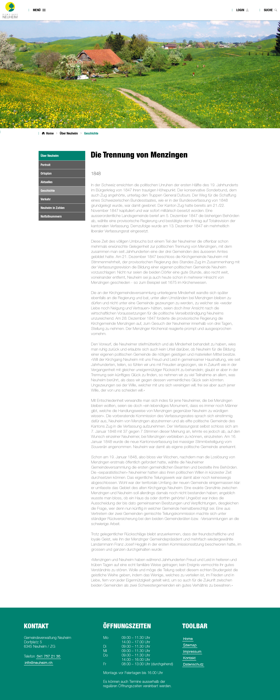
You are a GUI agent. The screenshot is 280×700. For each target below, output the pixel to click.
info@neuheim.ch (38, 662)
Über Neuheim (50, 156)
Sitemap (190, 645)
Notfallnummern (51, 216)
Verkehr (46, 199)
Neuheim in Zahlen (53, 208)
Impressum (192, 651)
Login (240, 10)
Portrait (45, 165)
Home (188, 639)
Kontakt (189, 658)
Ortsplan (46, 173)
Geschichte (56, 190)
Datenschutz (193, 664)
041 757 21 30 (48, 656)
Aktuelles (46, 182)
